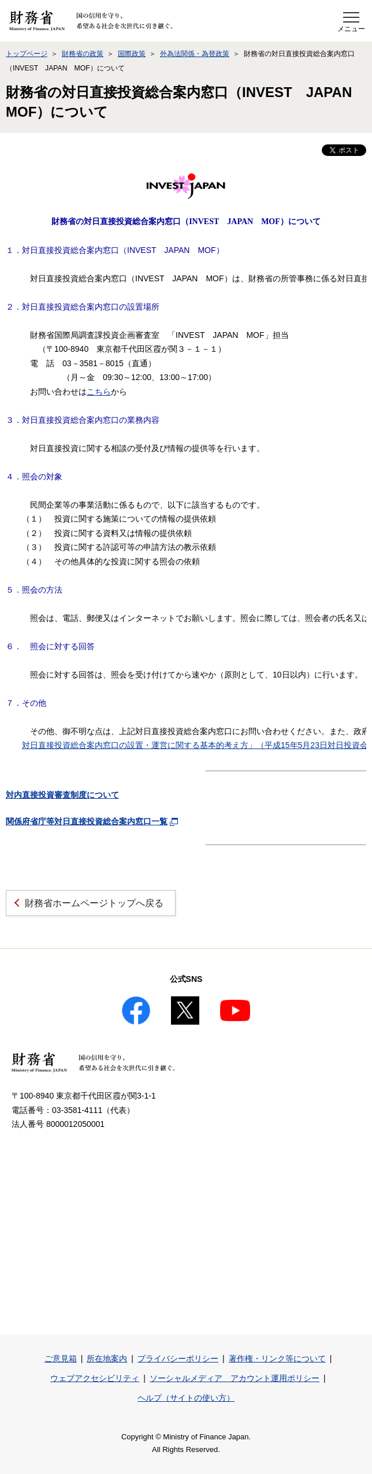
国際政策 (132, 54)
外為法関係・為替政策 (194, 54)
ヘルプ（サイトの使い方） (186, 1397)
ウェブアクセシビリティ (94, 1378)
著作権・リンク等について (277, 1358)
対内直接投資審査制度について (62, 794)
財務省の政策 (82, 54)
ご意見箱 (60, 1358)
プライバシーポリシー (177, 1358)
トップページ (26, 54)
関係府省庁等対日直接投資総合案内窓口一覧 (87, 821)
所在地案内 (107, 1358)
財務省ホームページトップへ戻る (94, 903)
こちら (99, 391)
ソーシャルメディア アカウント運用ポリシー (234, 1378)
